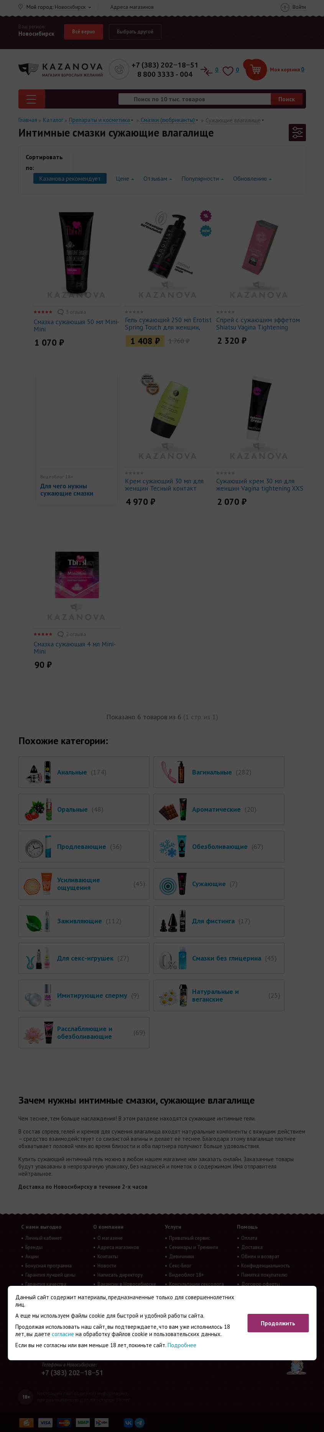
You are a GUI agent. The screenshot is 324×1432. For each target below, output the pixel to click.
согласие (63, 1334)
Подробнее (182, 1345)
